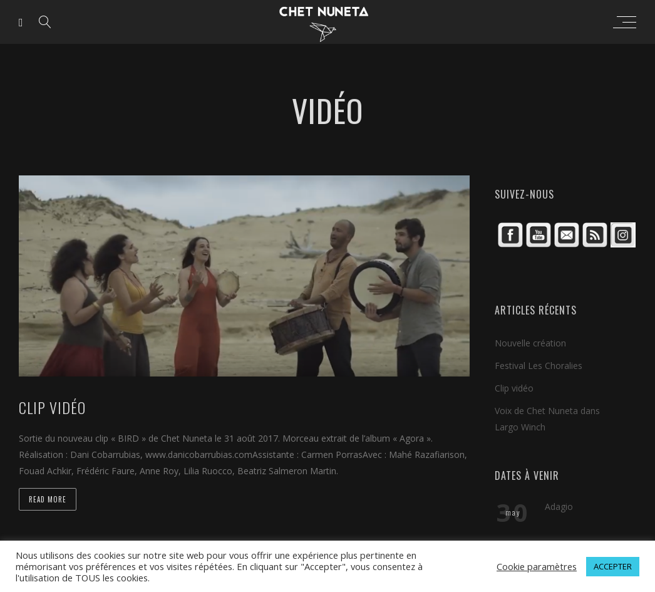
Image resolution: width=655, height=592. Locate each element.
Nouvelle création (530, 343)
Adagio (559, 506)
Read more (47, 499)
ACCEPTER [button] (613, 566)
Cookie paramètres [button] (537, 566)
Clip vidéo (514, 388)
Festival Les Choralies (538, 365)
